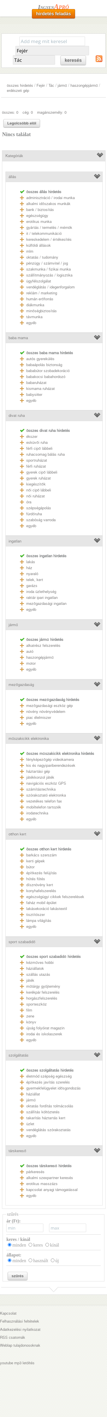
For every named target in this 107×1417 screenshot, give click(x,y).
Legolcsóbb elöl (21, 123)
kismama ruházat (40, 389)
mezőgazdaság (21, 685)
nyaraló (32, 574)
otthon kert (17, 834)
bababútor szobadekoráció (48, 371)
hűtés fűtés (35, 879)
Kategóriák (14, 156)
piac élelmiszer (38, 717)
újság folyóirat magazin (45, 1028)
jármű (62, 85)
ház (29, 568)
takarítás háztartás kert (45, 1118)
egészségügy (37, 216)
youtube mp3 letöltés (17, 1363)
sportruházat (36, 460)
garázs (31, 586)
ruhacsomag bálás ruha (45, 454)
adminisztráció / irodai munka (50, 198)
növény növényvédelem (45, 711)
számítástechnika (41, 789)
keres (38, 1245)
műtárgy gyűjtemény (43, 986)
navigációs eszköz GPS (46, 783)
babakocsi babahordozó (45, 377)
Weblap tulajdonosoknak (20, 1345)
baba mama (18, 338)
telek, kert (34, 580)
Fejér (41, 85)
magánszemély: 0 (51, 112)
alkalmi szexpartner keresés (49, 1178)
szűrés (17, 1276)
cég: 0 (28, 112)
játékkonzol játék (40, 777)
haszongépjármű (84, 85)
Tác (51, 85)
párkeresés (35, 1172)
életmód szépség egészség (49, 1076)
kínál (54, 1245)
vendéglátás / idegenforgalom (50, 287)
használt (40, 1260)
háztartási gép (38, 771)
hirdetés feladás (53, 13)
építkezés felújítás (41, 873)
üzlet (30, 1124)
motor (31, 663)
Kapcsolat (8, 1313)
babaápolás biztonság (44, 365)
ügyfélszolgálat (38, 281)
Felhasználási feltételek (19, 1321)
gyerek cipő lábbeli (41, 472)
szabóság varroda (41, 520)
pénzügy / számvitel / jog (47, 263)
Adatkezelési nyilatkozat (20, 1329)
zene (30, 1016)
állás (12, 177)
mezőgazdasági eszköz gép (49, 706)
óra (28, 502)
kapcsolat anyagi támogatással (52, 1190)
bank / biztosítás (40, 210)
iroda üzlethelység (41, 592)
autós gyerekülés (40, 359)
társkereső (17, 1151)
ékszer (31, 436)
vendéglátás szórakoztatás (48, 1130)
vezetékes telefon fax (44, 801)
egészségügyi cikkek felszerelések (55, 897)
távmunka (34, 317)
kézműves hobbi (39, 962)
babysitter (34, 394)
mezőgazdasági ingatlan (46, 603)
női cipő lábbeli (38, 490)
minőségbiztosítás (41, 311)
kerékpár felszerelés (43, 992)
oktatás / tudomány (42, 257)
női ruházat (35, 496)
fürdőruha (34, 514)
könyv (31, 1022)
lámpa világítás (38, 920)
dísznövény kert (39, 885)
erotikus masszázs (42, 1184)
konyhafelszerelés (41, 891)
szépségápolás (38, 508)
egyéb (31, 323)
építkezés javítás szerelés (48, 1082)
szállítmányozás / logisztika (49, 275)
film (29, 1010)
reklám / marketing (41, 293)
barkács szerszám (41, 855)
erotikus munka (39, 221)
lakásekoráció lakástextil (46, 909)
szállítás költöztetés (43, 1112)
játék (30, 980)
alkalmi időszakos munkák (48, 204)
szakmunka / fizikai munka (48, 269)
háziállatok (35, 968)
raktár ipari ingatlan (42, 597)
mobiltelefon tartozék (43, 807)
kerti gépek (35, 861)
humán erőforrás (39, 299)
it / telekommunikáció (44, 233)
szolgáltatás (19, 1055)
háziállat (33, 1094)
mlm (29, 251)
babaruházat (36, 383)
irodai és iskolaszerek (44, 1034)
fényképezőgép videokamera (50, 759)
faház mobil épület (41, 903)
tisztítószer (35, 915)
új (57, 1260)
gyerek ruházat (38, 478)
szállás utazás (38, 974)
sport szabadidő (22, 942)
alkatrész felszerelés (43, 645)
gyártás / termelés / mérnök (49, 227)
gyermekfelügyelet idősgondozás (53, 1088)
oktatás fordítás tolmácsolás (49, 1106)
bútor (30, 867)
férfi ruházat (36, 466)
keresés (73, 60)
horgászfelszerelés (41, 998)
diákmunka (35, 305)
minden (19, 1245)
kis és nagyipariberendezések (50, 765)
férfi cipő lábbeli (39, 448)
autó (29, 651)
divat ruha (17, 415)
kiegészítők (35, 484)
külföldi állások (38, 245)
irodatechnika (37, 813)
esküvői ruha (36, 442)
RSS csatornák (12, 1337)
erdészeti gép (18, 90)
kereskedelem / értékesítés (49, 239)
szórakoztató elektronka (46, 795)
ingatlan (15, 541)
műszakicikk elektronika (29, 738)
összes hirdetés (20, 85)
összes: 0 (10, 112)
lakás (30, 562)
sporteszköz (36, 1004)
